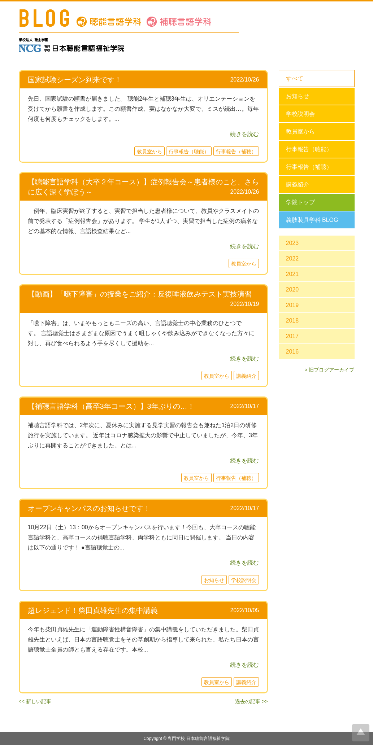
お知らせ (297, 96)
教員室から (300, 131)
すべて (294, 78)
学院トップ (300, 202)
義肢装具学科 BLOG (312, 220)
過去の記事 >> (251, 701)
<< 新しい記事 (35, 701)
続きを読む (244, 134)
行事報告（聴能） (309, 149)
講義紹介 (297, 184)
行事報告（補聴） (309, 167)
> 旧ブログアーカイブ (329, 370)
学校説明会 (300, 114)
